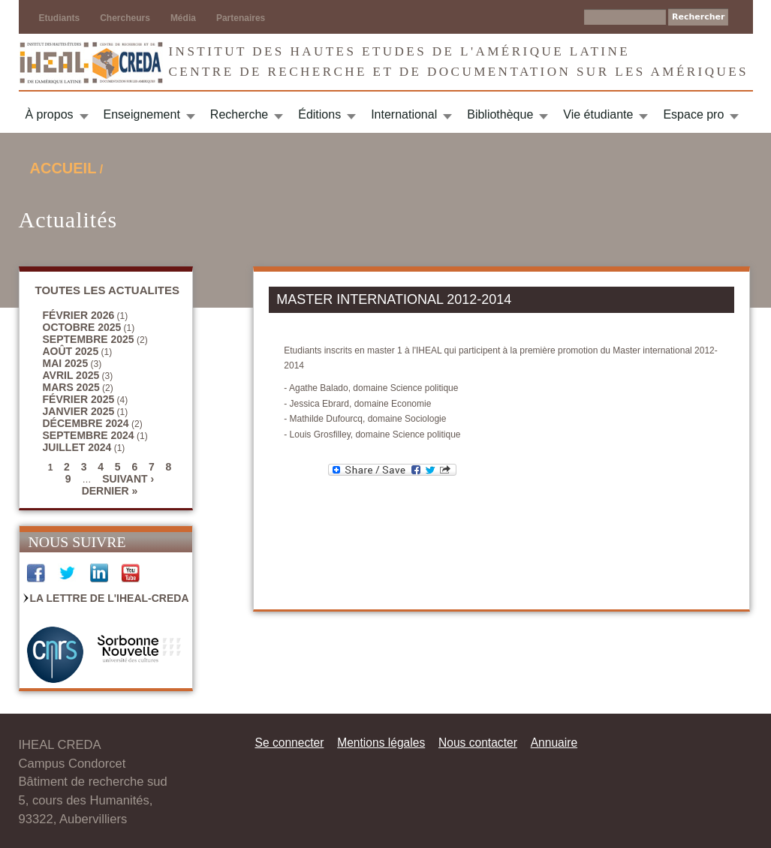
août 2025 (71, 351)
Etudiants (59, 18)
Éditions (319, 114)
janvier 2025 (79, 411)
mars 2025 (71, 387)
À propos (50, 114)
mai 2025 (66, 363)
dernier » (110, 491)
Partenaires (240, 18)
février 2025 (79, 399)
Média (183, 18)
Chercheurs (125, 18)
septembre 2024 (88, 435)
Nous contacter (477, 742)
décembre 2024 (86, 423)
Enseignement (142, 114)
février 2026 (79, 315)
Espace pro (693, 114)
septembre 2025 (88, 339)
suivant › (128, 479)
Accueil (63, 168)
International (404, 114)
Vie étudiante (598, 114)
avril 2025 (71, 375)
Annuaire (554, 742)
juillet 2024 (77, 447)
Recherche (239, 114)
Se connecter (289, 742)
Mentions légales (381, 742)
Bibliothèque (500, 114)
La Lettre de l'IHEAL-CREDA (109, 598)
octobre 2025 (82, 327)
